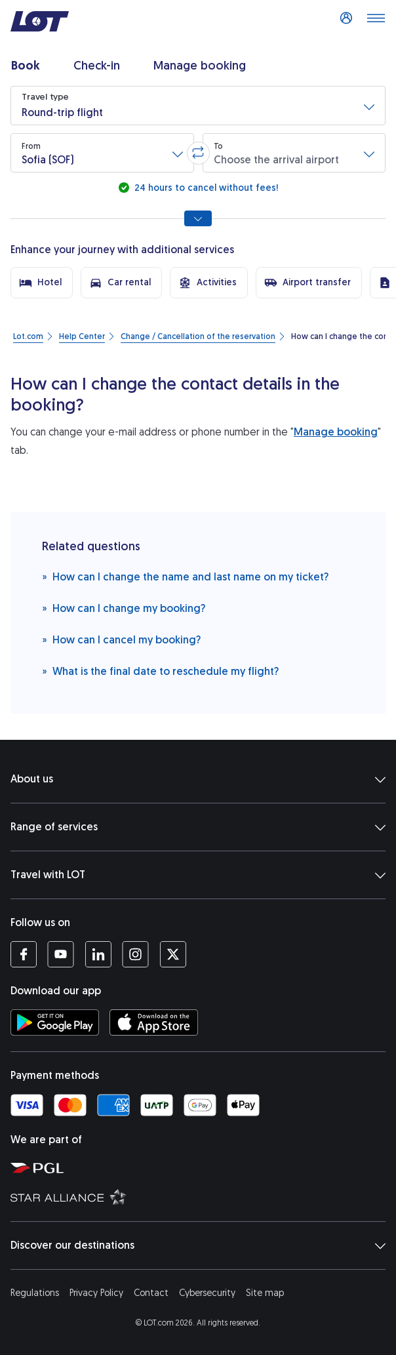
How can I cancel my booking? (121, 639)
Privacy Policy (96, 1293)
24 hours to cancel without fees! (205, 187)
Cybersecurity (207, 1293)
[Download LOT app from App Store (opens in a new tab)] (153, 1022)
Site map (265, 1293)
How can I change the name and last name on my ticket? (185, 576)
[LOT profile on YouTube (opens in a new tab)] (60, 954)
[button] (198, 105)
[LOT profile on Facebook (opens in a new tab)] (23, 954)
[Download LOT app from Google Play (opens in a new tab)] (54, 1022)
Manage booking (336, 432)
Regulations (34, 1293)
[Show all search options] (198, 218)
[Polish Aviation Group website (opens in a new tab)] (200, 1167)
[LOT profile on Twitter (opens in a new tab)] (172, 954)
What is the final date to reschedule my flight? (160, 671)
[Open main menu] (376, 22)
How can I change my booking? (123, 608)
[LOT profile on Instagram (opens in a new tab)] (135, 954)
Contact (151, 1293)
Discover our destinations (198, 1245)
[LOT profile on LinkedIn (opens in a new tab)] (98, 954)
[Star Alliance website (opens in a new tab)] (200, 1196)
